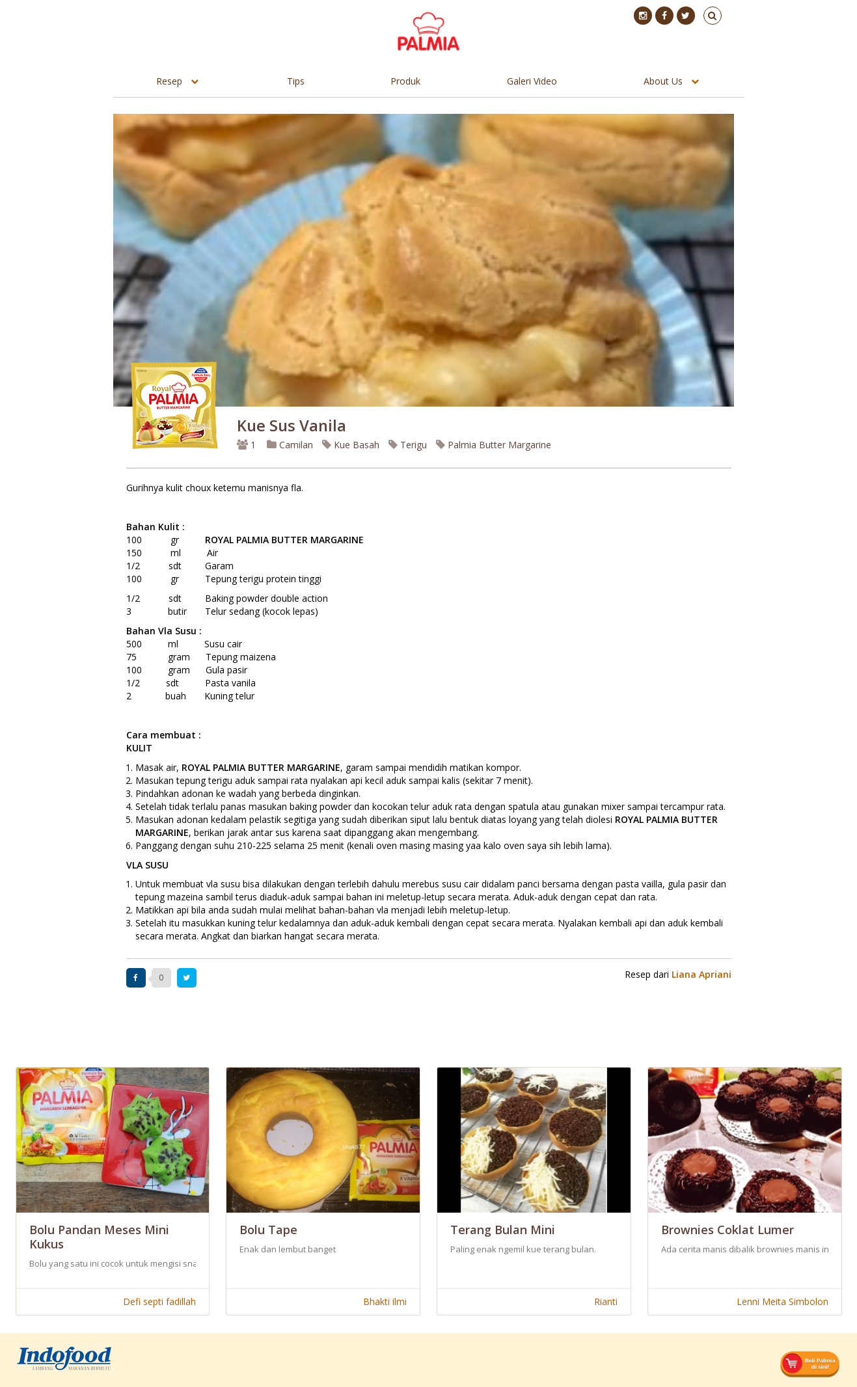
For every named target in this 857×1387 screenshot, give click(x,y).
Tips (296, 81)
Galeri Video (532, 81)
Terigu (407, 444)
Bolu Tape (268, 1229)
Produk (405, 81)
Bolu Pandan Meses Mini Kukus (99, 1237)
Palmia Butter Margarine (493, 444)
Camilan (290, 444)
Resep (169, 81)
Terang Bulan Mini (502, 1229)
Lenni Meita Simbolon (782, 1301)
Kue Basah (350, 444)
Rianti (606, 1301)
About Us (663, 81)
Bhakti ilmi (385, 1301)
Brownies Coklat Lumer (727, 1229)
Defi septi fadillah (159, 1301)
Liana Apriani (701, 974)
